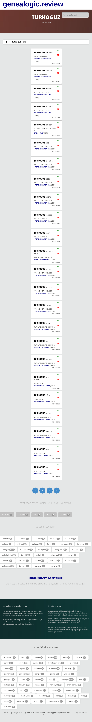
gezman (9, 674)
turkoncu (55, 560)
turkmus (70, 538)
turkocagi (66, 544)
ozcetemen (40, 690)
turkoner (40, 566)
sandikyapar (27, 696)
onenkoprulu (74, 685)
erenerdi (54, 668)
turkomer (23, 560)
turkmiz (55, 538)
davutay (39, 668)
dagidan (24, 668)
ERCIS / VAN (38, 133)
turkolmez (56, 555)
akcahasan (10, 657)
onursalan (9, 690)
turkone (24, 566)
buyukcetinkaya (56, 663)
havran (25, 679)
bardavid (80, 657)
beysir (8, 663)
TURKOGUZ (16, 42)
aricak (52, 657)
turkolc (40, 555)
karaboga (67, 679)
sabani (56, 690)
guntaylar (9, 679)
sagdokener (72, 690)
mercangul (55, 685)
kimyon (24, 685)
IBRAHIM (23, 515)
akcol (25, 657)
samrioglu (9, 696)
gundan (69, 674)
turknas (22, 544)
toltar (8, 701)
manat (39, 685)
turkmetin (23, 538)
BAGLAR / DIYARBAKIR (42, 59)
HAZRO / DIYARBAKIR (42, 149)
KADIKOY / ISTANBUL (41, 329)
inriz (52, 679)
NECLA (50, 515)
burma (38, 663)
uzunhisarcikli (56, 701)
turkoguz (77, 549)
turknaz (37, 544)
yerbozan (9, 707)
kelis (82, 679)
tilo (84, 696)
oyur (24, 690)
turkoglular (26, 549)
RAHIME (65, 515)
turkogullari (60, 549)
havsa (39, 679)
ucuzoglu (22, 701)
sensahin (44, 696)
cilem (74, 663)
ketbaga (9, 685)
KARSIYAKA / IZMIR (41, 455)
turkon (39, 560)
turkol (25, 555)
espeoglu (70, 668)
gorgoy (39, 674)
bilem (23, 663)
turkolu (72, 555)
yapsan (73, 701)
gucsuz (54, 674)
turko (51, 544)
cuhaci (8, 668)
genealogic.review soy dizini (46, 577)
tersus (72, 696)
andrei (39, 657)
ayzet (66, 657)
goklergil (24, 674)
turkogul (43, 549)
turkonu (55, 566)
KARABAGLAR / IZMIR (42, 386)
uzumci (38, 701)
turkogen (82, 544)
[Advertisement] (13, 300)
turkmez (39, 538)
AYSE (37, 515)
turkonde (70, 560)
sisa (59, 696)
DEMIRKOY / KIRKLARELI (43, 95)
